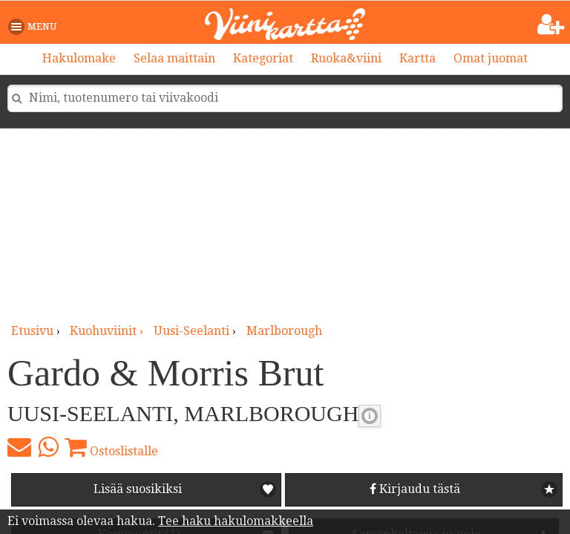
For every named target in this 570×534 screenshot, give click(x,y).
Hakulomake (79, 58)
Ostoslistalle (111, 447)
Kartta (417, 58)
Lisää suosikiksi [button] (138, 489)
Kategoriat (263, 58)
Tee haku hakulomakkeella (235, 521)
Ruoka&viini (346, 58)
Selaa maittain (174, 58)
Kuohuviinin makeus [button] (369, 416)
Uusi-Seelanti (191, 331)
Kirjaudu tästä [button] (415, 489)
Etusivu (32, 331)
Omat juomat (490, 58)
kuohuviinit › (108, 331)
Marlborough (284, 331)
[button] (35, 26)
